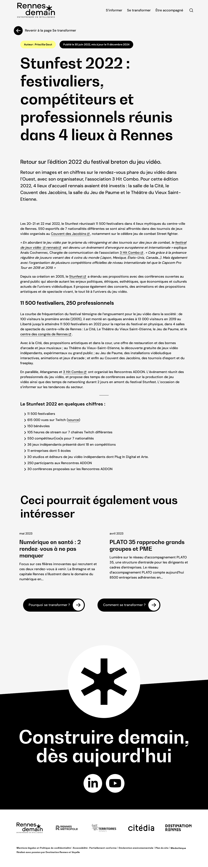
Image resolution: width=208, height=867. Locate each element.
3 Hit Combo (130, 252)
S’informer (114, 10)
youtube (115, 783)
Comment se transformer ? (124, 605)
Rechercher (191, 10)
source (73, 420)
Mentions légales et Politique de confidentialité (44, 847)
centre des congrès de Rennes (44, 334)
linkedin (93, 783)
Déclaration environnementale (136, 847)
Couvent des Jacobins (68, 233)
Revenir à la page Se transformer (50, 30)
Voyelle (76, 852)
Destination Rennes (57, 852)
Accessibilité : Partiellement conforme (95, 847)
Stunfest (76, 276)
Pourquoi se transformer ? (49, 605)
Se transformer (139, 10)
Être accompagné (169, 10)
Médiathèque (178, 848)
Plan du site (162, 847)
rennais (52, 247)
